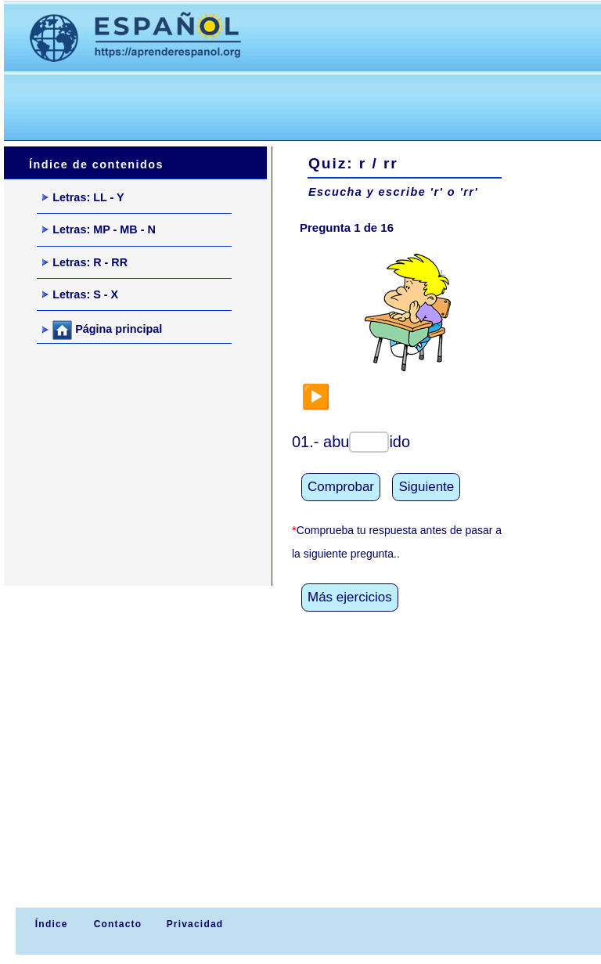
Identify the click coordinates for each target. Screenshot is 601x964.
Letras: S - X (80, 294)
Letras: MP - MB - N (99, 229)
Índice (49, 924)
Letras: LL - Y (83, 197)
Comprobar (341, 486)
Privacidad (195, 924)
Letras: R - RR (85, 262)
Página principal (102, 330)
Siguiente (426, 486)
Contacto (118, 924)
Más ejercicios (350, 597)
